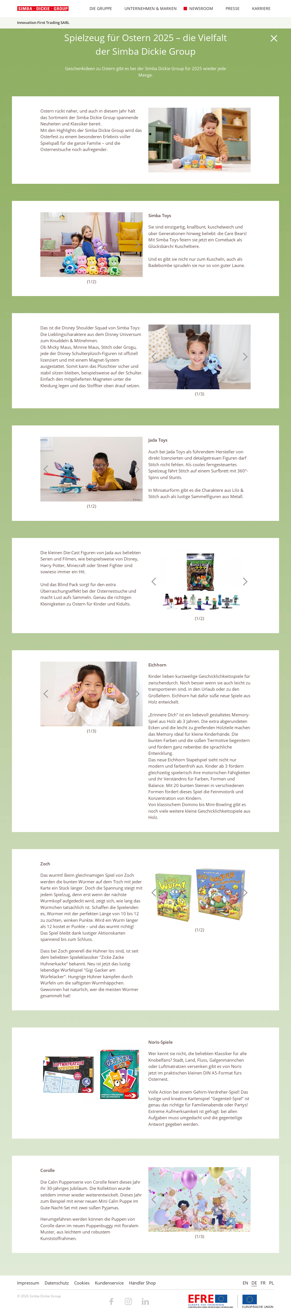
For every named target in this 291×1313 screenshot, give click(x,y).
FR (263, 1283)
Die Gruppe (98, 8)
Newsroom (198, 8)
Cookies (82, 1283)
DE (254, 1283)
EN (245, 1283)
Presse (230, 8)
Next (135, 244)
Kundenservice (109, 1283)
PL (271, 1283)
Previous (47, 244)
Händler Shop (142, 1283)
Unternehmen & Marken (148, 8)
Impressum (28, 1283)
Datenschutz (57, 1283)
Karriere (258, 8)
